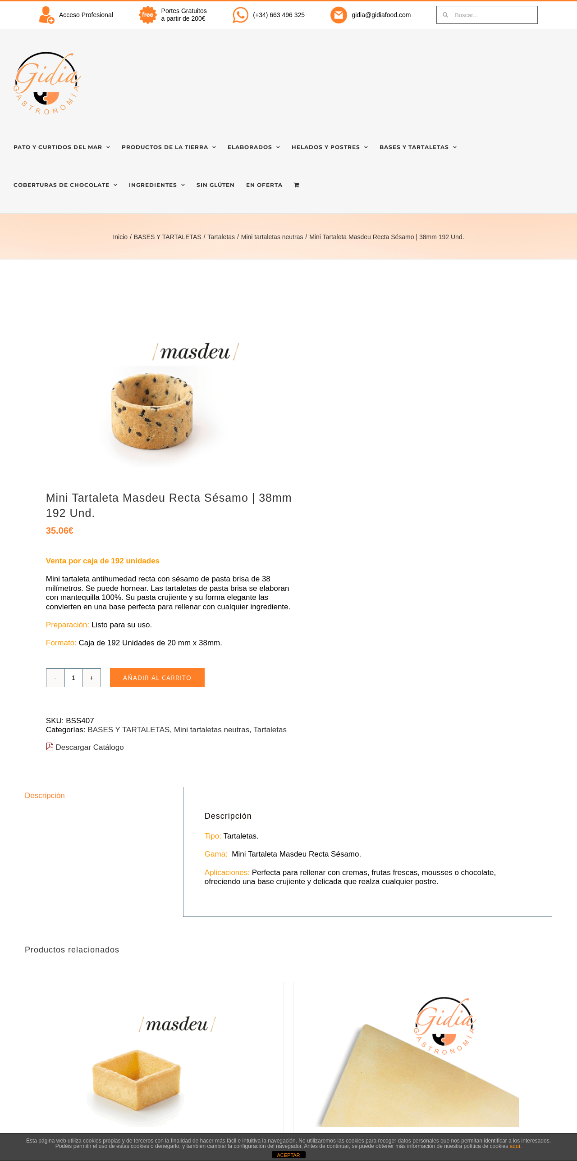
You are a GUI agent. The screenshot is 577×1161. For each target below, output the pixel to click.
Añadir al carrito (157, 677)
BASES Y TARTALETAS (128, 730)
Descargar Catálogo (85, 747)
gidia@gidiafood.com (381, 14)
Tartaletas (270, 730)
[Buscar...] (487, 15)
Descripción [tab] (45, 795)
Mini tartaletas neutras (211, 730)
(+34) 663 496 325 (279, 14)
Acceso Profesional (86, 14)
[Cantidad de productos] (73, 678)
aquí (515, 1146)
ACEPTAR (288, 1155)
